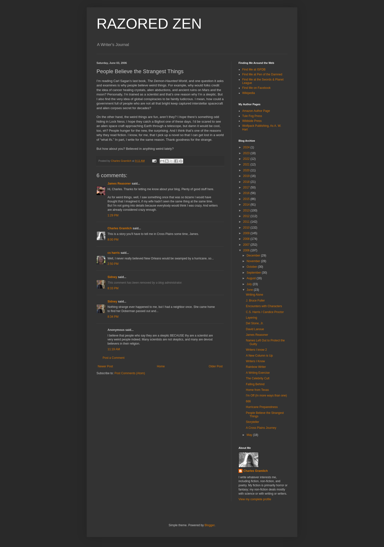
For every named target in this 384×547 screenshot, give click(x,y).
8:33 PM (113, 288)
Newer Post (105, 366)
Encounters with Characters (264, 306)
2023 (247, 153)
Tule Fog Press (252, 116)
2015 (247, 199)
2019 (247, 176)
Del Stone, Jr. (255, 323)
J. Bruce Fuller (255, 300)
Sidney (112, 277)
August (252, 278)
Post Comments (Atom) (129, 373)
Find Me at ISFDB (253, 69)
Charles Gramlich (120, 228)
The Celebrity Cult (257, 378)
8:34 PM (113, 316)
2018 (247, 182)
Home (161, 366)
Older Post (216, 366)
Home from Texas (257, 390)
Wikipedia (248, 93)
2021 (247, 164)
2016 (247, 193)
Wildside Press (252, 121)
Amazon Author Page (256, 111)
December (254, 255)
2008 (247, 239)
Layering (251, 317)
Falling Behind (255, 384)
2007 (247, 244)
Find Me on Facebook (256, 88)
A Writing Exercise (258, 372)
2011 (247, 221)
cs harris (114, 253)
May (250, 435)
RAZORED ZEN (149, 23)
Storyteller (252, 422)
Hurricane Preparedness (262, 407)
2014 (247, 204)
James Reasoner (119, 183)
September (254, 272)
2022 (247, 159)
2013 (247, 210)
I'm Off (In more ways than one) (266, 395)
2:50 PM (113, 264)
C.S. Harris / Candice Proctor (265, 312)
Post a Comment (113, 358)
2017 (247, 187)
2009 (247, 233)
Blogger (209, 525)
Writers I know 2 (256, 349)
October (252, 266)
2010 (247, 227)
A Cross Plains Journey (261, 428)
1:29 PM (113, 215)
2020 (247, 170)
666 (248, 401)
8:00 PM (113, 239)
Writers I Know (255, 361)
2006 (247, 250)
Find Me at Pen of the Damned (262, 74)
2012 (247, 216)
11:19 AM (114, 349)
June (250, 289)
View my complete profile (255, 499)
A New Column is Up (259, 355)
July (250, 284)
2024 (247, 147)
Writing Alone (254, 294)
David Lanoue (255, 329)
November (254, 261)
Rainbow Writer (256, 367)
